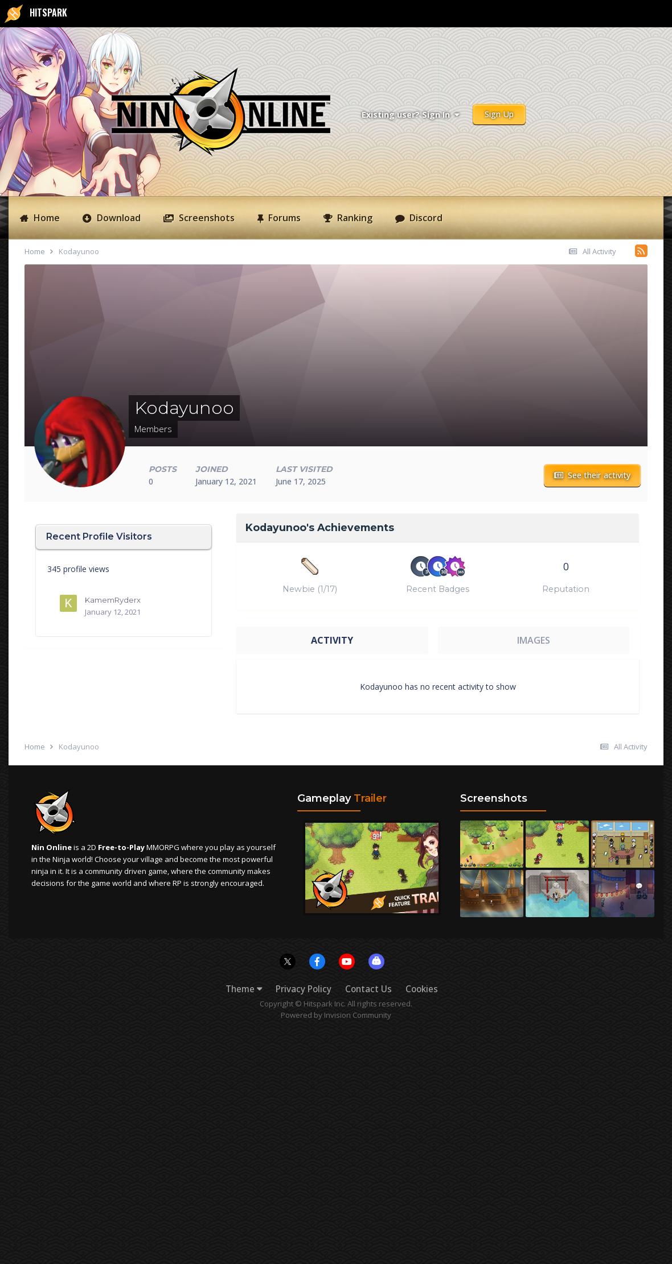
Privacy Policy (303, 989)
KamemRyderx (113, 599)
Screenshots (206, 218)
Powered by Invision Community (336, 1015)
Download (118, 218)
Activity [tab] (332, 640)
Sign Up (499, 114)
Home (45, 218)
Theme (244, 989)
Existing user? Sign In (410, 114)
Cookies (421, 989)
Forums (283, 218)
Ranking (353, 218)
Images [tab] (533, 640)
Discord (424, 218)
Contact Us (368, 989)
